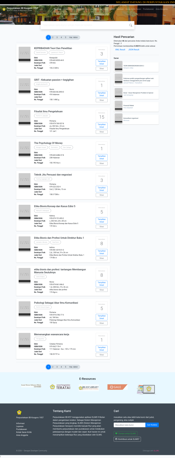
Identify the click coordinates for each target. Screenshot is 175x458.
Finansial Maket (128, 105)
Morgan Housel (41, 147)
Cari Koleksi (152, 425)
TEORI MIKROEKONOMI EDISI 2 (133, 66)
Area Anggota (162, 9)
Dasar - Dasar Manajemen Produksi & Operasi (138, 93)
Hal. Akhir (73, 37)
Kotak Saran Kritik (24, 432)
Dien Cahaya (67, 147)
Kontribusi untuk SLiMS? (127, 439)
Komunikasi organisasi (130, 118)
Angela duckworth (42, 84)
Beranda (57, 9)
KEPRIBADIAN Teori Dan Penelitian (53, 48)
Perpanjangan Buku (99, 9)
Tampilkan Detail (102, 62)
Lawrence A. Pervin (57, 52)
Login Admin (68, 9)
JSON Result (133, 49)
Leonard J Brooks (41, 242)
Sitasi (102, 69)
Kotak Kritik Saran (133, 9)
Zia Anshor (54, 147)
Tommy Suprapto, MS (43, 179)
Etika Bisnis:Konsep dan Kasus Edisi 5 (54, 206)
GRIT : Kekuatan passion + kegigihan (54, 79)
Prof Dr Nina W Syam (43, 307)
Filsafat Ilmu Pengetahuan (48, 111)
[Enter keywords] (130, 425)
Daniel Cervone (41, 52)
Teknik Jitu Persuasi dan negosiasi (53, 174)
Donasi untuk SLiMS (125, 433)
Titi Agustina (40, 339)
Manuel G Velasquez (42, 210)
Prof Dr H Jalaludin (42, 116)
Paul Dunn (55, 242)
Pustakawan (148, 9)
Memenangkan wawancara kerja (51, 334)
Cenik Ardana (40, 277)
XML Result (120, 49)
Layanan (20, 426)
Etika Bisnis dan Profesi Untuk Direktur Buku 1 (59, 237)
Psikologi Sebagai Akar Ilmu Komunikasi (56, 302)
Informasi (85, 9)
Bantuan (120, 9)
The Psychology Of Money (48, 143)
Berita (112, 9)
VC (77, 9)
